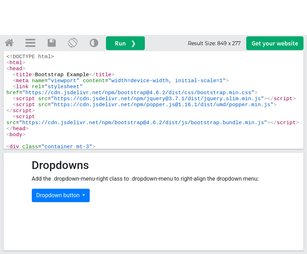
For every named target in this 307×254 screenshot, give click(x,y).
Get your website (275, 43)
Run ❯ (125, 43)
